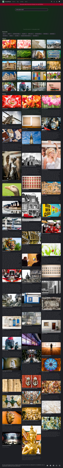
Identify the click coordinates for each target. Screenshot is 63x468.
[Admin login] (57, 2)
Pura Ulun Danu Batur (5, 252)
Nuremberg (23, 347)
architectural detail (16, 33)
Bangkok (23, 421)
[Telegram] (50, 465)
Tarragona (3, 409)
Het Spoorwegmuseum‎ (45, 131)
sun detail (17, 35)
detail (4, 33)
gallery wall (31, 33)
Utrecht (43, 257)
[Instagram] (60, 465)
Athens (3, 393)
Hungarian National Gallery (26, 35)
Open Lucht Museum (5, 125)
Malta (3, 330)
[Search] (52, 2)
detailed (11, 35)
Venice (43, 431)
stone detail (5, 35)
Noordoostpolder (24, 109)
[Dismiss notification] (61, 4)
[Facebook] (53, 465)
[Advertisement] (31, 19)
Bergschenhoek (4, 215)
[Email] (47, 465)
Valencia (3, 425)
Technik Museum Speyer (6, 231)
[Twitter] (56, 465)
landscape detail (38, 33)
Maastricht (4, 181)
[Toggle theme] (54, 2)
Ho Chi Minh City (4, 446)
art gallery (24, 33)
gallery (9, 33)
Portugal (23, 389)
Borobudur (23, 326)
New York (23, 167)
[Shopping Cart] (59, 2)
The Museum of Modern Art (26, 129)
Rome (23, 405)
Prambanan (4, 308)
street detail (52, 33)
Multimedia (46, 33)
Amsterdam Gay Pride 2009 (46, 170)
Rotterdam (3, 197)
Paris (42, 372)
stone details (35, 35)
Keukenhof (4, 109)
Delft (3, 143)
